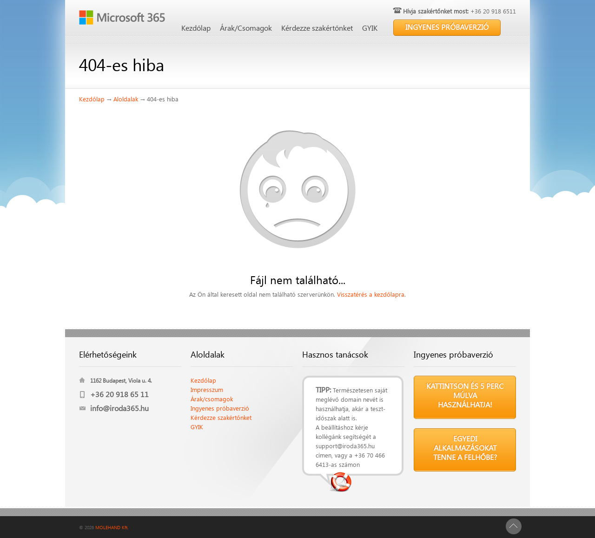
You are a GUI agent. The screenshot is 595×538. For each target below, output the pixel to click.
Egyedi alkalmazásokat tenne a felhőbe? (465, 447)
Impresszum (207, 389)
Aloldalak (125, 99)
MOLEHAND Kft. (111, 527)
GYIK (369, 28)
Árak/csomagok (212, 399)
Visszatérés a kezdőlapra (370, 294)
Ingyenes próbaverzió (220, 408)
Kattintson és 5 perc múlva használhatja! (464, 395)
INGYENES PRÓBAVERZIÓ (447, 27)
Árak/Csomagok (246, 28)
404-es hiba (162, 99)
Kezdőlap (196, 28)
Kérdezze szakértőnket (317, 28)
